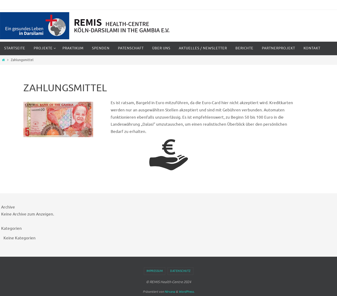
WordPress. (186, 292)
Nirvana (170, 292)
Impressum (155, 271)
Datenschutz (180, 271)
